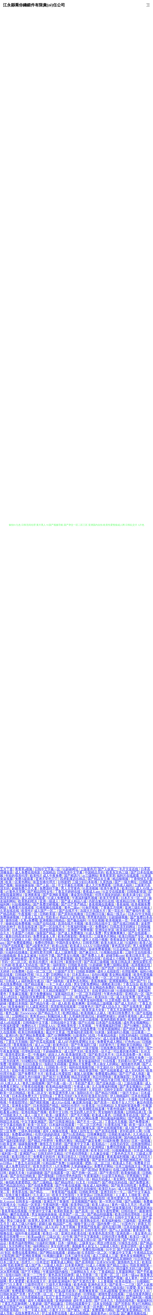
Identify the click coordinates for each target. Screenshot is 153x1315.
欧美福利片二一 (44, 1249)
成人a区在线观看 (33, 898)
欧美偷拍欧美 (131, 1172)
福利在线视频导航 (82, 1067)
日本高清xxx (81, 974)
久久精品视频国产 (56, 990)
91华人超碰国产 (11, 968)
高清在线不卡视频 (71, 923)
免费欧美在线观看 (13, 1240)
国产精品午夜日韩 (28, 990)
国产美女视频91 (131, 1086)
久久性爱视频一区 (55, 1268)
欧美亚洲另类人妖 (62, 1093)
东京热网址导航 (20, 1246)
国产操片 (49, 1077)
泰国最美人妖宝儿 (85, 1246)
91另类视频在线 (32, 1297)
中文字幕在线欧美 (13, 1125)
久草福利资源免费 (128, 1105)
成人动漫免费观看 (116, 1038)
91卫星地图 (113, 1000)
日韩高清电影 (104, 1195)
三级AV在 (53, 1236)
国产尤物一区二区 (85, 1172)
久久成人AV (42, 1195)
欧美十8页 (16, 1080)
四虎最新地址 (143, 1208)
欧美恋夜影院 (68, 936)
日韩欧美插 (47, 914)
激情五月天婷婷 (51, 1144)
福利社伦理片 (71, 1105)
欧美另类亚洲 (79, 1150)
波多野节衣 (8, 1227)
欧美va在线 (60, 946)
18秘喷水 (77, 1230)
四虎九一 (28, 1262)
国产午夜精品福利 (49, 1019)
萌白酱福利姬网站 (114, 1118)
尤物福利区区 (86, 1099)
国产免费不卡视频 (89, 1287)
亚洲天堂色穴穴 (47, 879)
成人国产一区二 (45, 910)
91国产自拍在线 (44, 923)
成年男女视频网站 (136, 1022)
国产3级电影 (55, 981)
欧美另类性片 (43, 1166)
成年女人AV (142, 1291)
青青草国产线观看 (64, 1192)
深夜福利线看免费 (42, 1208)
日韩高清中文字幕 (70, 872)
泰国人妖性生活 (82, 1131)
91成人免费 (93, 933)
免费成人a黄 (137, 1109)
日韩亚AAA (47, 1025)
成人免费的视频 (29, 1147)
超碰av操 (74, 1252)
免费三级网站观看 (116, 965)
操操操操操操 (25, 885)
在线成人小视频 (114, 958)
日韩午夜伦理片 (96, 1230)
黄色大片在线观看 (31, 1089)
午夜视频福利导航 (109, 1025)
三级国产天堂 (65, 971)
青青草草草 (107, 875)
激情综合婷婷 (18, 1099)
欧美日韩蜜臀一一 (13, 1236)
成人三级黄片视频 (13, 1300)
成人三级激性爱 (66, 952)
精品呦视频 (120, 879)
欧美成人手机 (123, 1163)
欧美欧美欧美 (64, 1211)
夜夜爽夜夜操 (89, 1291)
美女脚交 (120, 1179)
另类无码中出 (126, 1067)
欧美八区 (145, 942)
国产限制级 (46, 1176)
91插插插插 (8, 955)
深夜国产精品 (46, 933)
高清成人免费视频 (22, 1057)
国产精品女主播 (99, 879)
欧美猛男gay (84, 997)
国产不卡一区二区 (90, 1121)
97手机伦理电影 (76, 1153)
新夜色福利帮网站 (22, 1243)
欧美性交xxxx (71, 1010)
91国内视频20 (15, 1268)
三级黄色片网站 (105, 936)
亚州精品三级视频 (100, 1003)
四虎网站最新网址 (18, 1287)
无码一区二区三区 (14, 962)
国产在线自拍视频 (87, 1297)
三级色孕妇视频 (29, 1131)
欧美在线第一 (125, 1281)
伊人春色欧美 (10, 1297)
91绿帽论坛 (29, 1061)
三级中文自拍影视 (138, 952)
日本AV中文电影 (140, 914)
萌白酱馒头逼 (86, 1128)
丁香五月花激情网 (120, 1010)
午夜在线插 (140, 1198)
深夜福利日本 (65, 994)
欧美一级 (31, 1080)
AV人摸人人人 (10, 1083)
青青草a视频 (24, 869)
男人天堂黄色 (71, 888)
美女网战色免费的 (102, 987)
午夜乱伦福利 (18, 1048)
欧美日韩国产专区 (132, 936)
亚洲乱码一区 (135, 994)
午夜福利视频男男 (64, 1038)
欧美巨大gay (108, 1188)
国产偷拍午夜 (136, 910)
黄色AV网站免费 (87, 1118)
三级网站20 (20, 1016)
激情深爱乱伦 (142, 962)
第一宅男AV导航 (111, 1201)
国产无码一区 (80, 1179)
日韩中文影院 (114, 1089)
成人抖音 (18, 1169)
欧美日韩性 (129, 1246)
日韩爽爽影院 (97, 1134)
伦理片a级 (62, 1188)
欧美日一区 (51, 1233)
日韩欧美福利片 (39, 1240)
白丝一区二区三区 (40, 971)
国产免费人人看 (93, 955)
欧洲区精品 (71, 1013)
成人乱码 (51, 1227)
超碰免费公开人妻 (25, 888)
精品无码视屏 (81, 1077)
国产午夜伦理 (110, 1172)
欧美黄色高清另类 (102, 1233)
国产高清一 (102, 1102)
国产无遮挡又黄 (84, 1281)
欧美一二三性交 (35, 1275)
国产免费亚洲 (139, 1121)
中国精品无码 (95, 872)
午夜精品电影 (107, 1035)
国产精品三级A (118, 1265)
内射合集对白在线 (102, 901)
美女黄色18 (142, 1233)
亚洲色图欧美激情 (113, 1019)
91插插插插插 (126, 990)
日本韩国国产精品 (46, 1105)
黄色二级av (72, 907)
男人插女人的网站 (106, 1064)
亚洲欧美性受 (67, 1025)
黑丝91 (125, 1140)
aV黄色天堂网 (15, 891)
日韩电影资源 (137, 891)
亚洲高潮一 (124, 1233)
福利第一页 (9, 1153)
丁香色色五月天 (122, 1153)
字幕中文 (71, 1109)
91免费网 (18, 971)
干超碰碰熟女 (53, 1051)
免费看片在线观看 (22, 907)
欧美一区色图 (94, 1307)
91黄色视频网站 (109, 1029)
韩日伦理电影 (102, 1077)
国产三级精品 (43, 1182)
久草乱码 (95, 1089)
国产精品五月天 (49, 1013)
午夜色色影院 (114, 994)
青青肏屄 (139, 1230)
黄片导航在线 (39, 958)
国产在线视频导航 (110, 1128)
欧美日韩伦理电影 (128, 1214)
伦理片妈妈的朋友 (48, 1134)
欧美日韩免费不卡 (122, 1013)
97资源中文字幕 (40, 1211)
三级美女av (87, 1243)
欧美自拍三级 (107, 1099)
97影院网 (7, 1255)
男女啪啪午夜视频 (111, 1112)
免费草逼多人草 (44, 936)
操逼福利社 (145, 1300)
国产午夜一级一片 (60, 1083)
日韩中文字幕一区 (48, 869)
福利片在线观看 (128, 875)
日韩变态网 (91, 942)
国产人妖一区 (46, 885)
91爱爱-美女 (135, 1287)
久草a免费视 (29, 920)
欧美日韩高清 (121, 962)
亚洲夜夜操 (33, 895)
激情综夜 (12, 920)
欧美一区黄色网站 (18, 882)
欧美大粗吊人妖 (112, 942)
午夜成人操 (82, 1086)
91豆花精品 (121, 949)
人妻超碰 (36, 1303)
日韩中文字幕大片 (128, 1217)
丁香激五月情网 (111, 907)
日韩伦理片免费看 (115, 1236)
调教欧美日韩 (111, 984)
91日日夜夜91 (33, 1064)
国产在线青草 (133, 1006)
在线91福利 (13, 1275)
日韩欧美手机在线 (126, 1115)
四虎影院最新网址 (52, 930)
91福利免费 (111, 1140)
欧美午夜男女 (110, 888)
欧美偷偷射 (16, 1006)
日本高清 (68, 1287)
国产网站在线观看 (53, 1252)
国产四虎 (108, 968)
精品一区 (43, 1038)
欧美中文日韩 (59, 1112)
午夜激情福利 (43, 1188)
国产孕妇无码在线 (115, 1182)
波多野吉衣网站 (77, 981)
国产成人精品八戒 (74, 901)
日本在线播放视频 (136, 1227)
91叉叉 (81, 1182)
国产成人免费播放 (71, 933)
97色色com (133, 1041)
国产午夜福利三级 (84, 1045)
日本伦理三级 (79, 1268)
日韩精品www (15, 1137)
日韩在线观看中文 (79, 1303)
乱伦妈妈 (69, 1000)
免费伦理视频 (117, 1147)
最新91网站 (78, 949)
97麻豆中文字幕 (120, 1252)
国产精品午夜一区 (43, 1003)
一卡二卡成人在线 (59, 984)
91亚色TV (129, 1224)
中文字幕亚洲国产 (34, 1121)
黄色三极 (11, 1013)
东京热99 (80, 1096)
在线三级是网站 (124, 1169)
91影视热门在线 (84, 1035)
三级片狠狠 (90, 1048)
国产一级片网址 (126, 882)
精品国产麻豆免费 (88, 1140)
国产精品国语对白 (13, 1185)
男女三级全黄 (17, 1220)
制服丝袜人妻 (58, 1016)
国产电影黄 (136, 1118)
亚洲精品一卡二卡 (67, 1169)
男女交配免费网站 (87, 984)
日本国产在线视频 (109, 1022)
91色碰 (6, 965)
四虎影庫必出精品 (73, 879)
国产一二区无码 (41, 978)
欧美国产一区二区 (72, 1214)
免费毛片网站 (104, 1166)
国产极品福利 (77, 920)
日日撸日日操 (95, 914)
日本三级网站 (22, 1188)
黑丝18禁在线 (107, 1243)
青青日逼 (28, 1010)
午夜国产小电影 (23, 933)
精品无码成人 (102, 1179)
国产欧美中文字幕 (77, 1144)
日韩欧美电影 (10, 1310)
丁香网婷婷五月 (116, 1307)
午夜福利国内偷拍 (56, 1271)
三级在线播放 (134, 1083)
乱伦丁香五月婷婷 (59, 1297)
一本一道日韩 (59, 1230)
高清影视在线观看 (63, 1006)
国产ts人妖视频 (120, 1230)
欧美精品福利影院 (59, 1086)
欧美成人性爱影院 (59, 1073)
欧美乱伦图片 (39, 962)
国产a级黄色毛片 (38, 946)
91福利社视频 (46, 1243)
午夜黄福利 (92, 1176)
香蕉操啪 (123, 904)
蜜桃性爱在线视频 (111, 1294)
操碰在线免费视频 (18, 923)
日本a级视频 (109, 1291)
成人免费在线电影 (28, 872)
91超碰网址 (70, 869)
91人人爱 (42, 974)
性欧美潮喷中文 (93, 1259)
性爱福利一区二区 (60, 997)
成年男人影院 (83, 1300)
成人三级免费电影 (80, 1080)
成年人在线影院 (108, 971)
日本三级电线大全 (128, 1166)
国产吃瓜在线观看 (43, 1041)
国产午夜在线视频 (68, 1185)
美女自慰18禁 (61, 1246)
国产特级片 (131, 1240)
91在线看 (109, 1061)
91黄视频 (63, 1077)
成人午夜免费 (53, 875)
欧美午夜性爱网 (108, 1211)
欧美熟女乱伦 (90, 1220)
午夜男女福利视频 (90, 1000)
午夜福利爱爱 (10, 1025)
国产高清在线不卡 (110, 1057)
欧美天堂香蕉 (110, 898)
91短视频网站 (22, 904)
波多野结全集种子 (28, 1000)
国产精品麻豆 (54, 1303)
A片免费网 (62, 1166)
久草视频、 (86, 1025)
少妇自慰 (33, 1268)
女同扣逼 (46, 1096)
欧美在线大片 (37, 1281)
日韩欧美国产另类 (13, 1294)
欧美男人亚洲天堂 (41, 1220)
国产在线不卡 (69, 910)
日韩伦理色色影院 (69, 1176)
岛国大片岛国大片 (93, 910)
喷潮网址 (15, 1064)
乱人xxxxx (7, 1201)
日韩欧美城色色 (119, 1134)
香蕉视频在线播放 (102, 904)
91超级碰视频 (118, 917)
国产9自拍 (90, 1137)
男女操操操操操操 (44, 1214)
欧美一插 (130, 1000)
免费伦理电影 (45, 942)
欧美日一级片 (140, 1236)
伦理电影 (90, 1294)
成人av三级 (43, 1045)
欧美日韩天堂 (136, 955)
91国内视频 (101, 946)
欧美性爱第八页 (118, 1198)
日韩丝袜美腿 (58, 1278)
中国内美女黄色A (68, 942)
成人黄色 (131, 1278)
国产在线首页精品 (56, 949)
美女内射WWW (90, 1038)
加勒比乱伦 (85, 1093)
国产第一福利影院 (53, 965)
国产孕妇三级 (65, 978)
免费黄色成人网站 (110, 1041)
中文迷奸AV (105, 1067)
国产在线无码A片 (61, 1118)
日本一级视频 (141, 1140)
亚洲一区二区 (110, 1275)
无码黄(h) (124, 1061)
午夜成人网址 (15, 1128)
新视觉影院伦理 (84, 1057)
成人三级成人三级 (105, 1255)
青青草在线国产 (69, 1249)
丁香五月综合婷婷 (68, 1294)
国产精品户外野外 (41, 1140)
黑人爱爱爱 (17, 1281)
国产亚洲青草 (58, 1150)
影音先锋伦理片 (44, 882)
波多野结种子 (15, 949)
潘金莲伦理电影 (82, 895)
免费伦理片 (136, 1048)
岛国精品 (49, 872)
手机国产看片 (85, 1083)
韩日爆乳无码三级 (129, 1268)
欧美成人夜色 (102, 1115)
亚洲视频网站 (119, 981)
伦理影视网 (130, 971)
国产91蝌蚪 (132, 1025)
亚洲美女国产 (22, 1105)
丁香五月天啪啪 (16, 1041)
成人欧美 (64, 1003)
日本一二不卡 (10, 1179)
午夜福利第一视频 (56, 1204)
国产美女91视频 (68, 955)
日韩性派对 (26, 1259)
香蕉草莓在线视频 (14, 1211)
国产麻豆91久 (89, 952)
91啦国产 (94, 1182)
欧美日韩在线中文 (98, 923)
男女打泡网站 (142, 1303)
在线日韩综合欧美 (38, 968)
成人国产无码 (74, 1051)
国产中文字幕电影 (87, 1236)
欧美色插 (80, 1284)
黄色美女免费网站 (30, 1227)
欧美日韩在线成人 (40, 1128)
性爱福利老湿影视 (80, 1032)
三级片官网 (44, 1291)
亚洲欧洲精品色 (131, 1160)
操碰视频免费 (28, 1144)
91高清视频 (90, 888)
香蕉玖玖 (86, 936)
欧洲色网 (71, 1019)
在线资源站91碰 (103, 990)
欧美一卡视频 (128, 1099)
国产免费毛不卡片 (31, 1073)
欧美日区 (128, 888)
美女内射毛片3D (103, 1268)
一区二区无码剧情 (89, 994)
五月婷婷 (80, 1089)
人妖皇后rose (52, 1000)
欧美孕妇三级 (80, 1204)
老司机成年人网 (131, 1131)
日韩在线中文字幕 (64, 1022)
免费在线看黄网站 (25, 1252)
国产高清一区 (85, 1211)
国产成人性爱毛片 (52, 1217)
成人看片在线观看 (55, 1147)
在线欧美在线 (25, 1109)
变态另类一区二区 (41, 1294)
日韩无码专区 (126, 968)
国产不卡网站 (31, 1271)
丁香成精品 (106, 1271)
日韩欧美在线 (78, 965)
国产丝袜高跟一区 (109, 1083)
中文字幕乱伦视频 (71, 885)
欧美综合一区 (105, 997)
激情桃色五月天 (128, 1262)
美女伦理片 (62, 987)
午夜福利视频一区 (80, 926)
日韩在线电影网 (111, 1137)
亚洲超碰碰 (63, 1300)
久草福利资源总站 (82, 1016)
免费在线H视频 (93, 1249)
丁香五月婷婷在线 (68, 891)
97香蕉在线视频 (32, 1086)
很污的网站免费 (87, 978)
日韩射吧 (64, 882)
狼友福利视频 (90, 968)
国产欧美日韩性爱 (124, 1185)
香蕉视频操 (99, 981)
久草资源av (85, 1195)
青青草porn (38, 1016)
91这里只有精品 (113, 1176)
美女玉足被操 (27, 955)
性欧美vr (52, 917)
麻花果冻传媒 (82, 1102)
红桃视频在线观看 (49, 907)
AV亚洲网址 (96, 1147)
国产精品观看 (34, 984)
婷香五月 (144, 1224)
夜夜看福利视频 (118, 1156)
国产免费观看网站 (20, 942)
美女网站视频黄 (120, 974)
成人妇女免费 (126, 997)
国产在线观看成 (112, 1070)
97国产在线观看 (13, 946)
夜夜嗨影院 (122, 1077)
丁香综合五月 (80, 990)
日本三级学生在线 (78, 1255)
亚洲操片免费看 (80, 1064)
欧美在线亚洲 (28, 926)
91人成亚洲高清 (37, 1006)
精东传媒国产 (10, 1160)
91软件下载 (47, 955)
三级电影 (130, 1220)
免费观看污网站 (23, 1291)
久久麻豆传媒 (100, 1153)
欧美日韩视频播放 (31, 1032)
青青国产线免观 (89, 1227)
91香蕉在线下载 (116, 1125)
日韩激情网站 (141, 1144)
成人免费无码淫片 (18, 1166)
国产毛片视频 (80, 1115)
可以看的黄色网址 (126, 1051)
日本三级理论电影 (25, 930)
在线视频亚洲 (67, 1061)
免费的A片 (29, 1025)
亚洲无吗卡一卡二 (113, 1192)
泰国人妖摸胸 (84, 1073)
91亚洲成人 (28, 1150)
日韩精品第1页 (136, 1112)
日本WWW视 (106, 1262)
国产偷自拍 (80, 987)
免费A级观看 (24, 879)
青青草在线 (20, 1192)
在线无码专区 (120, 1144)
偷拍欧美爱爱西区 (18, 1182)
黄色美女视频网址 (133, 1255)
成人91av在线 (61, 1102)
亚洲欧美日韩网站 (130, 1045)
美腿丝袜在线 (18, 978)
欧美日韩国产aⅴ (11, 1307)
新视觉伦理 (74, 962)
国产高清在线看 (106, 1131)
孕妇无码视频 (43, 939)
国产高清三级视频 (97, 962)
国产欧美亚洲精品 (129, 1310)
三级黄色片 (88, 869)
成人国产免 (33, 1265)
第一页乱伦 (116, 910)
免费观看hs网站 (106, 1073)
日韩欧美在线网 (47, 1010)
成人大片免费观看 (98, 885)
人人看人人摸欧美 (128, 1195)
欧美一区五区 (38, 1125)
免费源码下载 (49, 888)
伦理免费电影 (71, 1259)
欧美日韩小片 (22, 1156)
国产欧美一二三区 (122, 1284)
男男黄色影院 (97, 917)
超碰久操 (45, 1224)
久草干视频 (67, 1227)
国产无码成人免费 (130, 1249)
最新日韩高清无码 (18, 936)
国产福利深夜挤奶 (13, 1140)
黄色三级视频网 (33, 1083)
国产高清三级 (31, 1160)
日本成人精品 (143, 1150)
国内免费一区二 (108, 1224)
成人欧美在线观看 (65, 968)
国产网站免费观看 (33, 1035)
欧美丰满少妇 (133, 895)
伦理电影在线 (31, 1051)
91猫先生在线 (128, 1243)
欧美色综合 (61, 1045)
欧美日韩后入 (68, 1156)
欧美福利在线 (126, 930)
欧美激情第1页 (76, 1054)
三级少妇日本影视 (85, 882)
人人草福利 (74, 1307)
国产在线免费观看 (41, 1185)
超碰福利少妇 (139, 1307)
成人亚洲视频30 (113, 1297)
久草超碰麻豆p (81, 1166)
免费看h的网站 (22, 1134)
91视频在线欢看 (112, 952)
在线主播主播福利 (18, 1195)
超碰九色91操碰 (29, 1077)
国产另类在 (122, 1303)
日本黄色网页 (75, 1265)
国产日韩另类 (46, 1057)
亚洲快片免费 (135, 1057)
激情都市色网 (131, 1064)
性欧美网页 (16, 1265)
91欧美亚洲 (8, 1144)
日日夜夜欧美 (49, 1070)
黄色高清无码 (121, 946)
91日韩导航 (142, 1259)
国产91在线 (86, 1022)
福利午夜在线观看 (28, 1233)
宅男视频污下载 (137, 1176)
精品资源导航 (89, 1070)
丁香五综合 (131, 984)
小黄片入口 (57, 1310)
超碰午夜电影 (128, 1016)
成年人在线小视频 (95, 939)
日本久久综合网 (69, 1048)
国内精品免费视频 (137, 1137)
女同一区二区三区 (59, 1089)
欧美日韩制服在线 (91, 1208)
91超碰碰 (95, 965)
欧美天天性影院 (63, 1195)
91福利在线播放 (16, 952)
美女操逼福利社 (89, 1061)
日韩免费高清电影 (113, 1048)
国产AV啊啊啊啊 (59, 1035)
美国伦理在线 (38, 1230)
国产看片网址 (25, 987)
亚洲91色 (11, 1035)
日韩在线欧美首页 (22, 1019)
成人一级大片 (34, 1115)
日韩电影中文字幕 (36, 1022)
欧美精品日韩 (126, 901)
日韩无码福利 (129, 1035)
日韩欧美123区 (78, 1217)
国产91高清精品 (74, 1134)
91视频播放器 (122, 1150)
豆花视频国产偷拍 (84, 1201)
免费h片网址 (64, 1140)
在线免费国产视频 (110, 1278)
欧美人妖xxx (101, 1204)
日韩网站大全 (61, 974)
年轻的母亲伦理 (16, 875)
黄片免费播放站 (41, 994)
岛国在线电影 (125, 1300)
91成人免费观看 (59, 898)
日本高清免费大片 (25, 1096)
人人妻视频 (105, 1281)
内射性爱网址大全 (82, 1041)
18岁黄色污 (107, 1045)
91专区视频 (96, 920)
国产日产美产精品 (74, 904)
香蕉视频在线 (23, 1045)
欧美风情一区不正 (98, 1051)
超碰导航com (115, 955)
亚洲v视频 (34, 949)
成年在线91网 (112, 1227)
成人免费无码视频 (68, 1137)
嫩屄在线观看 (20, 1214)
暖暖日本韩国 (18, 1003)
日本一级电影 (68, 1243)
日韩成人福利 (123, 885)
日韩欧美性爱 (89, 1192)
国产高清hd (89, 1169)
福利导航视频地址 (13, 1230)
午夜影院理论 (18, 1102)
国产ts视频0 (133, 1201)
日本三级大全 (10, 1262)
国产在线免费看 (85, 1029)
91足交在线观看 (114, 891)
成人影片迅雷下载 (43, 1048)
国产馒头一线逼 (78, 1310)
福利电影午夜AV (33, 981)
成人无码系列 (135, 1070)
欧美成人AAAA (81, 946)
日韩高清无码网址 (123, 926)
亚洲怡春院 (19, 958)
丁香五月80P (64, 1096)
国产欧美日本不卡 (101, 1054)
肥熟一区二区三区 (98, 1163)
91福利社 (131, 942)
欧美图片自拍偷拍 (84, 1188)
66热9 (43, 1150)
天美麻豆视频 (18, 994)
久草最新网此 (125, 1271)
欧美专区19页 (101, 1150)
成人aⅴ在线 (17, 1278)
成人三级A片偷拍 (24, 1224)
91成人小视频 (95, 1265)
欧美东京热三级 (117, 872)
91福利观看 (75, 1163)
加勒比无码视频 (55, 1064)
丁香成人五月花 (32, 917)
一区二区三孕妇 (16, 1208)
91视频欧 (143, 1281)
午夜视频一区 (28, 914)
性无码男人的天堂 (83, 1112)
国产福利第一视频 (139, 1297)
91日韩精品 (105, 1105)
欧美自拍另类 (53, 1160)
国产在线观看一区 (57, 1172)
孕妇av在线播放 (48, 1198)
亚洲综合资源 (105, 930)
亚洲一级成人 (49, 901)
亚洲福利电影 (15, 1118)
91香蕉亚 (89, 1105)
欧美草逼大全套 (93, 1010)
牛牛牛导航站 (37, 1118)
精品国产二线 (63, 1224)
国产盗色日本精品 (105, 1160)
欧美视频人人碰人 (94, 1013)
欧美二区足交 (38, 1093)
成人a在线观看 (10, 1022)
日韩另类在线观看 (92, 1156)
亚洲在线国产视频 (34, 1112)
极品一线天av (117, 914)
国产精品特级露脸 (100, 1214)
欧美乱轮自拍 (98, 1096)
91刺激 (100, 1032)
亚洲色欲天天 (98, 1284)
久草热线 (106, 882)
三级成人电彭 (110, 1246)
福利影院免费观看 (33, 997)
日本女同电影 (65, 1128)
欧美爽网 (78, 1003)
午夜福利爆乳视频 (85, 898)
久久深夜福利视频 (105, 1086)
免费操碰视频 (10, 917)
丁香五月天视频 (116, 1121)
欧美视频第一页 (117, 920)
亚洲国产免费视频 (80, 930)
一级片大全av (129, 1093)
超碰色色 (64, 1057)
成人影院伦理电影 (83, 1278)
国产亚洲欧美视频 (56, 895)
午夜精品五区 (143, 1252)
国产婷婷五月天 (134, 1029)
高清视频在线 (141, 965)
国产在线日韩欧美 (126, 923)
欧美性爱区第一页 (18, 1054)
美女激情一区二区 (140, 958)
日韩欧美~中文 (57, 1067)
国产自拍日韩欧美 (23, 1176)
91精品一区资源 (29, 1204)
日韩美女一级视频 (29, 1201)
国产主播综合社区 (75, 1198)
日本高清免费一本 (129, 1054)
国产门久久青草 (11, 1284)
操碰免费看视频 (100, 949)
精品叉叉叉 (38, 1099)
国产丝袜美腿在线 (119, 1208)
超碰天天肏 (17, 1172)
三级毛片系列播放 (59, 1284)
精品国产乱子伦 (101, 1217)
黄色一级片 (69, 1070)
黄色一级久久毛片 (125, 1204)
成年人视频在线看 (56, 1131)
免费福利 (102, 926)
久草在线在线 (10, 910)
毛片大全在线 (129, 869)
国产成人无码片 (126, 1003)
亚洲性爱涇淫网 (41, 952)
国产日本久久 (104, 1300)
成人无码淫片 (141, 1156)
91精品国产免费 (54, 1163)
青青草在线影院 (67, 1220)
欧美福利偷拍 (112, 1220)
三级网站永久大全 (84, 1271)
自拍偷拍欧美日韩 (68, 939)
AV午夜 (67, 1236)
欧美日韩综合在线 (88, 958)
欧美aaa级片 (36, 1236)
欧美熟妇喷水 (28, 901)
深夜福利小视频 (118, 1032)
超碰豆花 (12, 1150)
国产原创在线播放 (71, 914)
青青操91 (105, 1169)
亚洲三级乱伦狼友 (138, 907)
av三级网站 (90, 875)
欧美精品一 (100, 1144)
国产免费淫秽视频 (46, 904)
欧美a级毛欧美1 (66, 1291)
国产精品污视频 (106, 1093)
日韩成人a (12, 981)
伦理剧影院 (47, 1061)
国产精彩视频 (40, 1102)
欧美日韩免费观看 (77, 1160)
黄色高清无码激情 (61, 1275)
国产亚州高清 (67, 1208)
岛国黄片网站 (25, 1038)
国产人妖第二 (108, 869)
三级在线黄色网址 (139, 1294)
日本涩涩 (42, 1262)
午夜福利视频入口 (46, 1287)
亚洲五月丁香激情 (56, 1201)
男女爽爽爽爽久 (115, 933)
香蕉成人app (92, 891)
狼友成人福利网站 (96, 1185)
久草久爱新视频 (62, 958)
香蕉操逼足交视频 (123, 939)
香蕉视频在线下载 (49, 1109)
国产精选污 (72, 875)
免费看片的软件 (44, 1156)
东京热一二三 (28, 1217)
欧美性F (35, 875)
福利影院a (32, 1307)
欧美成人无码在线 (25, 965)
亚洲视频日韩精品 (52, 920)
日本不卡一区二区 (134, 898)
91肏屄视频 (90, 907)
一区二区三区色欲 (113, 978)
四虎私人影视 (26, 1198)
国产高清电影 (85, 1262)
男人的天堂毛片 (52, 1307)
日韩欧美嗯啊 (86, 971)
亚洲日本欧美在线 (74, 1233)
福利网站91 (41, 1246)
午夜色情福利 (117, 1109)
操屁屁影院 (97, 1198)
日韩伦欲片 (129, 1211)
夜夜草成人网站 (62, 1262)
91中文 (111, 1249)
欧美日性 (57, 962)
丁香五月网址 (62, 1240)
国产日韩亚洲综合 (62, 1121)
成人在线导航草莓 (131, 1188)
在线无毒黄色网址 (138, 1089)
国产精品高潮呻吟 (120, 1259)
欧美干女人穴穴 (123, 1102)
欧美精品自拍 (37, 1278)
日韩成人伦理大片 (39, 1169)
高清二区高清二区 (34, 1179)
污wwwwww (28, 1013)
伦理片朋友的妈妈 (108, 895)
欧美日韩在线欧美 (136, 1080)
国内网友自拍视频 (59, 1029)
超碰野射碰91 (107, 1016)
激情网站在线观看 (61, 1099)
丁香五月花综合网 (28, 1163)
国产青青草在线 (109, 1240)
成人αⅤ (63, 1041)
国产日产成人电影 (132, 1073)
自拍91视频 (100, 974)
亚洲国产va (28, 1153)
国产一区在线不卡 (52, 926)
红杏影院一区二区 (94, 1252)
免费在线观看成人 (31, 1067)
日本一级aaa (130, 1275)
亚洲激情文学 (59, 1179)
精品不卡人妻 (127, 987)
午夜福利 (40, 1054)
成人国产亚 (133, 1128)
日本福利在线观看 (62, 1125)
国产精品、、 (40, 1192)
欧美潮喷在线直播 (92, 1109)
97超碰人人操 (22, 939)
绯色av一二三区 (47, 1259)
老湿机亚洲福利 (59, 1281)
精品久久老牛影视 (73, 917)
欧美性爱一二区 (139, 1019)
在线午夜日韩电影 (25, 1070)
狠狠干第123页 (85, 1224)
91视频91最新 (53, 1255)
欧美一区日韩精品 (13, 1093)
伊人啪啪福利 (120, 1096)
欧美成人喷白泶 (85, 1240)
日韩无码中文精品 (51, 1153)
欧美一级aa (8, 1147)
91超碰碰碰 (35, 1172)
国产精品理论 (65, 1182)
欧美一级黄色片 (57, 1115)
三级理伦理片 (34, 1284)
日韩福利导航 (25, 974)
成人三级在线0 (114, 1287)
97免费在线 (44, 987)
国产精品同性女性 (40, 891)
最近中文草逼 (56, 1032)
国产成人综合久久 (108, 1006)
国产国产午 (138, 981)
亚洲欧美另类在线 (18, 1249)
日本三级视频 (89, 1019)
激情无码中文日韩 (31, 1029)
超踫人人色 (56, 1054)
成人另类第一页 (87, 1275)
